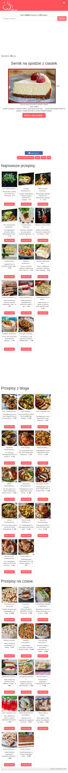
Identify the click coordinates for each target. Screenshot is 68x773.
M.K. (65, 769)
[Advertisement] (34, 38)
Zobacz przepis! (9, 204)
